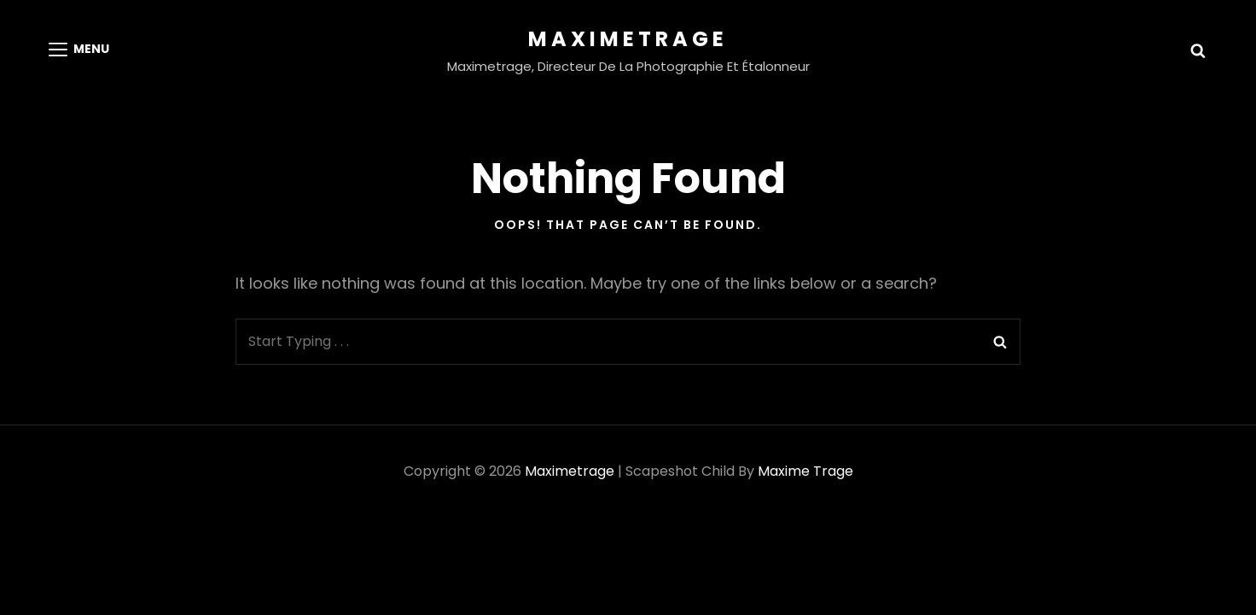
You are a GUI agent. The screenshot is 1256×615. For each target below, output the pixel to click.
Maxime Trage (805, 471)
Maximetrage (628, 39)
